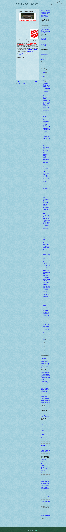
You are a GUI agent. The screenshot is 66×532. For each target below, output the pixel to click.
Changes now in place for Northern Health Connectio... (46, 280)
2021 (43, 67)
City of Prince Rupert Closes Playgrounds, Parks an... (46, 277)
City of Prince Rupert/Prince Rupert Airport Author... (46, 332)
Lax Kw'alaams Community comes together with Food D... (46, 121)
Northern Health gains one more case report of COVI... (46, 244)
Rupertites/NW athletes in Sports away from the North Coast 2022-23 (45, 502)
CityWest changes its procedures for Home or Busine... (46, 197)
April (43, 80)
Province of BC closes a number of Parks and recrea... (46, 194)
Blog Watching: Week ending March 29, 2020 (46, 136)
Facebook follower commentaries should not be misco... (46, 163)
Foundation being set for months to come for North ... (46, 132)
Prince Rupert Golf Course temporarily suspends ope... (46, 223)
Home (28, 81)
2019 (43, 342)
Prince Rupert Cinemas (44, 452)
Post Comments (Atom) (22, 83)
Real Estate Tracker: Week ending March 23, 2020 (46, 270)
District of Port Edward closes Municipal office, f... (46, 308)
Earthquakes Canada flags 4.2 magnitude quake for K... (46, 210)
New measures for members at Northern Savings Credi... (46, 229)
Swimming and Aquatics (44, 480)
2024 (43, 63)
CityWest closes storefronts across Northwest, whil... (46, 337)
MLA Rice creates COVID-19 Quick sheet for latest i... (46, 335)
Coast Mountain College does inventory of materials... (46, 155)
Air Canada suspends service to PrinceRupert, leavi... (46, 142)
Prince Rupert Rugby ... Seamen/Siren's (44, 494)
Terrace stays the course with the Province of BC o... (46, 179)
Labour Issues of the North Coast (45, 431)
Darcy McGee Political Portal (45, 416)
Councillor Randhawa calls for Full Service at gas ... (46, 191)
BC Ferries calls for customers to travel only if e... (46, 176)
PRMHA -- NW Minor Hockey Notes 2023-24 (45, 465)
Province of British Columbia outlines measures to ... (45, 289)
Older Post (37, 81)
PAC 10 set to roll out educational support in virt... (46, 105)
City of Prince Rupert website (45, 374)
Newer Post (18, 81)
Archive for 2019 (43, 43)
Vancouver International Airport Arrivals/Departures (45, 401)
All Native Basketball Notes (45, 488)
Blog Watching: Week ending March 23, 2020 (46, 285)
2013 (43, 350)
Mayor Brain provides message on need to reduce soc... (46, 319)
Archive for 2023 (43, 38)
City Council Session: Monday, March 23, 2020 (46, 265)
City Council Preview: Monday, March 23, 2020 (46, 263)
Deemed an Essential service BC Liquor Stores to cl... (46, 160)
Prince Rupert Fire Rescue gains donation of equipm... (46, 258)
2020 (43, 68)
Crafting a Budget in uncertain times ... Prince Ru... (46, 205)
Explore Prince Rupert (44, 360)
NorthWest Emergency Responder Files (44, 358)
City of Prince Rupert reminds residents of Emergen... (46, 250)
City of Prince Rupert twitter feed (45, 377)
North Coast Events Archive (45, 50)
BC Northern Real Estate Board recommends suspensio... (46, 305)
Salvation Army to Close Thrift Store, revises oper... (46, 316)
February (44, 339)
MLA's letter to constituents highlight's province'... (46, 134)
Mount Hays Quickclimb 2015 (45, 468)
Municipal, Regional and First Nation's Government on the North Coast (45, 434)
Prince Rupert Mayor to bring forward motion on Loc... (46, 273)
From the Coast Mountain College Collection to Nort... (46, 92)
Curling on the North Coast (44, 491)
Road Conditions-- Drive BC (45, 371)
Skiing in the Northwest (44, 487)
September (44, 73)
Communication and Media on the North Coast (45, 424)
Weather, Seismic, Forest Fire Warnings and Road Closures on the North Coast (45, 445)
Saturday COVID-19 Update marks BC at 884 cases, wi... (46, 139)
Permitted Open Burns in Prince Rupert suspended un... (46, 129)
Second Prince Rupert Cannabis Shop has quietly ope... (46, 98)
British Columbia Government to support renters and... (46, 182)
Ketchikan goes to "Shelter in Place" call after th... (46, 282)
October (44, 72)
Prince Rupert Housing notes (45, 363)
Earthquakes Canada (44, 391)
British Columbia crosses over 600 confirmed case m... (46, 216)
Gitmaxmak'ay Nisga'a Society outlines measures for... (46, 302)
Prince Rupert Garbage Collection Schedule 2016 (44, 381)
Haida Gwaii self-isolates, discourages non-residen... (46, 327)
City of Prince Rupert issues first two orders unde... (46, 218)
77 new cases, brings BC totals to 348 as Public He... (46, 297)
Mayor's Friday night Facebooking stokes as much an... (46, 292)
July (43, 76)
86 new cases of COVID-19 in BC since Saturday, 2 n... (46, 108)
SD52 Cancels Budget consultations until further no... (46, 234)
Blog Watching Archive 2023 (45, 54)
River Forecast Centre (44, 395)
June (43, 77)
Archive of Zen (45, 212)
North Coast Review (27, 3)
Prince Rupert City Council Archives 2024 (44, 367)
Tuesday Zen (44, 213)
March (44, 81)
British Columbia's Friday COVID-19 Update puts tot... (46, 145)
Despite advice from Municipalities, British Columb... (46, 157)
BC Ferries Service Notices (45, 382)
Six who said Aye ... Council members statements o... (46, 231)
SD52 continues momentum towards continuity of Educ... (46, 148)
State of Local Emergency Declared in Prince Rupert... (46, 237)
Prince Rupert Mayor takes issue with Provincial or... (46, 168)
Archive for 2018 (43, 44)
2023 (43, 64)
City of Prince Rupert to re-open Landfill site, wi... (46, 127)
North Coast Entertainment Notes (45, 450)
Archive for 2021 (43, 40)
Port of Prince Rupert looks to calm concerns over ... (46, 252)
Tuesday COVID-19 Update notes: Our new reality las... (46, 86)
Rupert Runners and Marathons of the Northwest (45, 498)
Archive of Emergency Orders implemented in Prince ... (46, 221)
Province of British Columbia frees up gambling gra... (45, 124)
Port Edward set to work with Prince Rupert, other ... (46, 268)
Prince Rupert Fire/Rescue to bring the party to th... (46, 103)
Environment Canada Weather (45, 388)
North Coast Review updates (45, 22)
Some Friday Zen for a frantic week (46, 294)
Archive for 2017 (43, 45)
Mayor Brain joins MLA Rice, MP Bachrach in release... (46, 330)
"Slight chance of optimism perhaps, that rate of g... (46, 150)
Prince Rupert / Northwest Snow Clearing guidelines (45, 32)
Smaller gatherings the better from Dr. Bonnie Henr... (46, 189)
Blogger (37, 530)
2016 (43, 346)
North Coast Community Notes (45, 435)
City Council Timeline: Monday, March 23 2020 (46, 207)
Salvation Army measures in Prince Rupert (24, 54)
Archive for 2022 (43, 39)
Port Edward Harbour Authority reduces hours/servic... (45, 310)
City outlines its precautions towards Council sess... (46, 275)
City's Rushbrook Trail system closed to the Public (46, 247)
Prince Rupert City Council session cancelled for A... (46, 113)
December (44, 69)
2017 (43, 345)
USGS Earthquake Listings (44, 392)
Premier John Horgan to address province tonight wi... (46, 95)
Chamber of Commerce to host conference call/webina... (46, 255)
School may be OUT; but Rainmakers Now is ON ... (46, 226)
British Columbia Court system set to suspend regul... (46, 313)
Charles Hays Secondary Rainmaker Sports (44, 459)
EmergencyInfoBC (43, 387)
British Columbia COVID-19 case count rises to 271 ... (46, 325)
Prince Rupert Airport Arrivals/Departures (44, 397)
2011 (43, 353)
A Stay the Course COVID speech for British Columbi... (46, 83)
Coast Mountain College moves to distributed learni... (46, 261)
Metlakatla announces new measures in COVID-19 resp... (46, 119)
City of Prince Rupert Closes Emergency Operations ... (46, 171)
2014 (43, 349)
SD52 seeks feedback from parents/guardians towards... (46, 202)
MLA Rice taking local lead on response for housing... (46, 89)
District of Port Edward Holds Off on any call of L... (46, 185)
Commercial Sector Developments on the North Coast (45, 422)
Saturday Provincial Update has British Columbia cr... (46, 287)
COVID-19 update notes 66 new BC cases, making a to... (46, 166)
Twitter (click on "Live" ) (44, 59)
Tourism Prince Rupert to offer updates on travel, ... (46, 299)
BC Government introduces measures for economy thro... (46, 242)
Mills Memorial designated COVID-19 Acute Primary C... (46, 111)
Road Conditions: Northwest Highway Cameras (45, 373)
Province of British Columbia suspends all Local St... (46, 174)
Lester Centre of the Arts (44, 451)
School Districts (43, 408)
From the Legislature (44, 415)
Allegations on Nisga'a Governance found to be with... (46, 100)
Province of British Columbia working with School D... (46, 116)
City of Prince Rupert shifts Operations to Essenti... (46, 321)
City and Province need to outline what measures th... (46, 200)
